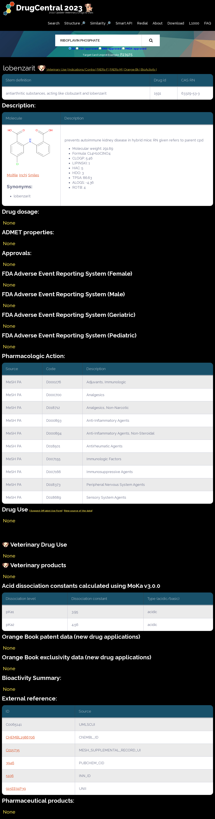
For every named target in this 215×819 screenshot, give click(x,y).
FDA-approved (88, 48)
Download (175, 23)
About (158, 23)
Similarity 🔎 (100, 23)
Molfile (12, 175)
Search (53, 23)
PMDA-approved (135, 48)
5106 (10, 776)
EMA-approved (111, 48)
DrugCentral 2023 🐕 (55, 7)
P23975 (126, 54)
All (73, 48)
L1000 (194, 23)
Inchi (23, 175)
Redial (142, 23)
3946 (10, 763)
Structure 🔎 (74, 23)
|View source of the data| (78, 511)
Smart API (124, 23)
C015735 (13, 750)
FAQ (207, 23)
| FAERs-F (102, 69)
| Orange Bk (131, 69)
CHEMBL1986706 (20, 737)
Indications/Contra (81, 69)
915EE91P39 (16, 789)
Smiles (33, 175)
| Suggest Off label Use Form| (45, 511)
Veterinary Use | (57, 69)
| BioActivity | (148, 69)
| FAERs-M (116, 69)
